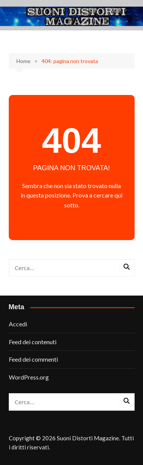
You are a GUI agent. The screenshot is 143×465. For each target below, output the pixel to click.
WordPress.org (29, 377)
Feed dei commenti (33, 359)
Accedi (18, 323)
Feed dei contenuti (32, 341)
